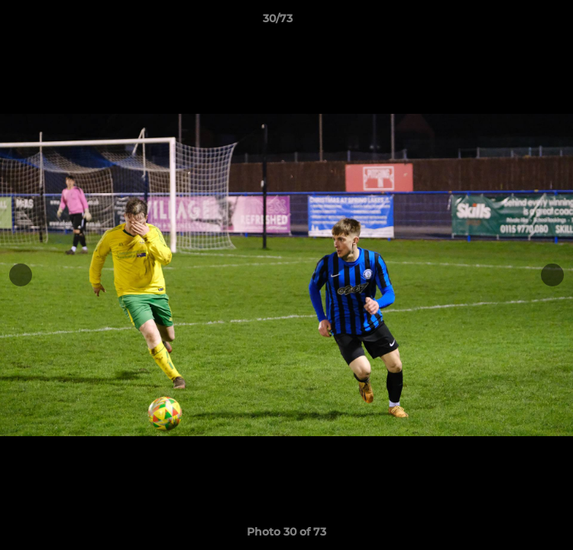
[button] (518, 22)
